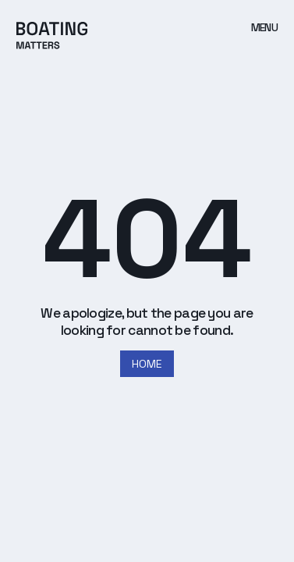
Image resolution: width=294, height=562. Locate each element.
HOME (147, 364)
